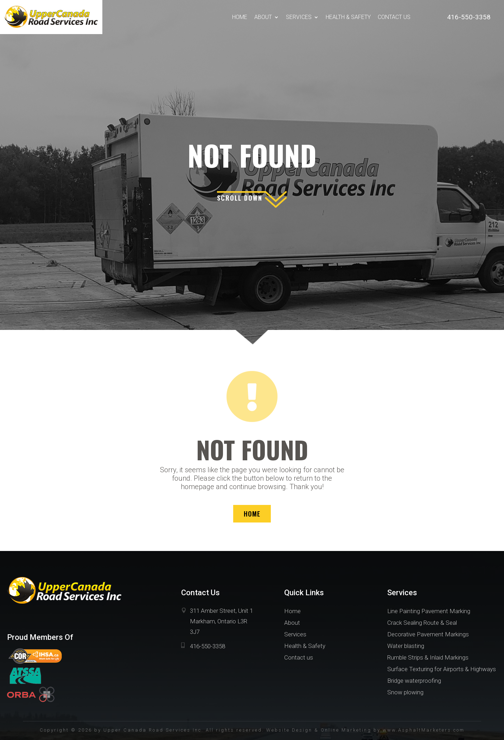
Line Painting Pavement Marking (428, 611)
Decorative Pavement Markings (428, 634)
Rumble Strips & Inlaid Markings (427, 657)
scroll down (239, 197)
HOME (252, 513)
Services (299, 17)
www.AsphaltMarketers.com (424, 730)
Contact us (394, 17)
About (263, 17)
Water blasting (405, 645)
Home (239, 17)
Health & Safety (348, 17)
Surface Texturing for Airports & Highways (441, 669)
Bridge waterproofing (414, 680)
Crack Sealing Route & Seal (422, 622)
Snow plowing (405, 692)
